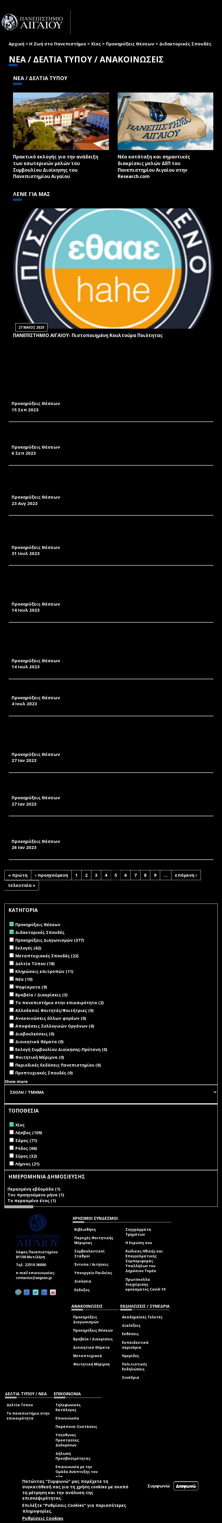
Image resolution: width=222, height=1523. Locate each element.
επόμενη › (186, 875)
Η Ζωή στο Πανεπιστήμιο (57, 44)
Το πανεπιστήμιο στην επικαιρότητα (28, 1416)
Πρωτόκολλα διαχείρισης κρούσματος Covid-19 (145, 1284)
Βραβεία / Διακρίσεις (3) (41, 995)
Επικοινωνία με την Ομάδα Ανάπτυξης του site (77, 1471)
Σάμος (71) (26, 1140)
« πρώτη (17, 875)
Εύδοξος (82, 1289)
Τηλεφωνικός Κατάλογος (68, 1407)
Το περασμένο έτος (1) (32, 1200)
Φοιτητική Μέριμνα (91, 1364)
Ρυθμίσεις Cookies (42, 1518)
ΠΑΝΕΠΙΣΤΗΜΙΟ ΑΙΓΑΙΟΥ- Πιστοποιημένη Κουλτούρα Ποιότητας (88, 335)
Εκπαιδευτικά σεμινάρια (135, 1345)
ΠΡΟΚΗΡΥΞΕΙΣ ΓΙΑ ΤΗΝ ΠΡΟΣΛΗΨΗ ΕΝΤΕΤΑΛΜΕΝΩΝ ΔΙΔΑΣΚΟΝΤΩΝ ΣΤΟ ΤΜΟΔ (103, 691)
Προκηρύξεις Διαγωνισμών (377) (49, 940)
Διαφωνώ (186, 1485)
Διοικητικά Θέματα (91, 1347)
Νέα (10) (24, 979)
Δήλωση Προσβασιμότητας (73, 1456)
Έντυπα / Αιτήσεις (91, 1264)
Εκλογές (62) (28, 948)
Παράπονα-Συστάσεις (76, 1426)
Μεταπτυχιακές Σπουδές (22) (47, 955)
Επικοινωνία (67, 1418)
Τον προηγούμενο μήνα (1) (36, 1195)
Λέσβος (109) (28, 1132)
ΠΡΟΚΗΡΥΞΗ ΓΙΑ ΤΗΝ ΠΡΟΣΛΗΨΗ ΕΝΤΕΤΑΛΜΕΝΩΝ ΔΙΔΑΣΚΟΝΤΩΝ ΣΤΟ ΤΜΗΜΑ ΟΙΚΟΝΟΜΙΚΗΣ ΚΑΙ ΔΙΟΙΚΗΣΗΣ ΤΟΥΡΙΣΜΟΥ (103, 788)
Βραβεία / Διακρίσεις (93, 1339)
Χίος (96, 44)
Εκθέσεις (130, 1333)
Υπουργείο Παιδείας (93, 1272)
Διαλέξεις (131, 1325)
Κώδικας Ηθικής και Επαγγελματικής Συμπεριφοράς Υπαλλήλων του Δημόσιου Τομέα (144, 1261)
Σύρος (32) (26, 1156)
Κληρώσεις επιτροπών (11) (44, 971)
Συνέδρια (130, 1377)
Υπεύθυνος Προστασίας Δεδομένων (67, 1440)
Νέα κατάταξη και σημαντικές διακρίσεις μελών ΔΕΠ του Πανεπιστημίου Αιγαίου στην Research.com (154, 166)
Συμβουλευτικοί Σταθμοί (89, 1254)
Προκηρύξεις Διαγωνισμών (86, 1319)
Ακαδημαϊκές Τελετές (142, 1317)
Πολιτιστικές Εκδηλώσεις (134, 1367)
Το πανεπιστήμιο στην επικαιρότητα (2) (59, 1002)
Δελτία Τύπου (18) (35, 963)
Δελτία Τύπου (20, 1404)
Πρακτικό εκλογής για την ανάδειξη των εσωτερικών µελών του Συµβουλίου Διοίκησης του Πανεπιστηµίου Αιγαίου (55, 166)
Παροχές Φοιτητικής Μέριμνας (93, 1240)
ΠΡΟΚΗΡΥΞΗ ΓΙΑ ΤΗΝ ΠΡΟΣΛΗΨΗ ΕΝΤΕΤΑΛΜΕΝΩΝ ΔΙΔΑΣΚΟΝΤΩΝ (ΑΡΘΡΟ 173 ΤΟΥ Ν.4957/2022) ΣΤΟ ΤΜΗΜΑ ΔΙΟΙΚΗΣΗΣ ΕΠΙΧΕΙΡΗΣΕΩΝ (108, 437)
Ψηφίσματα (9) (31, 987)
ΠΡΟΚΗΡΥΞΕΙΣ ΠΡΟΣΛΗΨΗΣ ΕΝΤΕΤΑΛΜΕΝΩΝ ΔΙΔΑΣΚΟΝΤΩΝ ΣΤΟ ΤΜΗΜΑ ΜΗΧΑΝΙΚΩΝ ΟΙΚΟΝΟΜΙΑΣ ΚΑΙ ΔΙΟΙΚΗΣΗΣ (97, 831)
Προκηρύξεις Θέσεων (130, 44)
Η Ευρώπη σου (138, 1242)
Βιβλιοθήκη (85, 1229)
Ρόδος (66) (26, 1148)
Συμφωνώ (158, 1486)
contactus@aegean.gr (36, 1278)
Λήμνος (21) (27, 1164)
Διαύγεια (82, 1281)
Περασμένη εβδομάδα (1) (34, 1189)
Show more (16, 1081)
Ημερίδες (130, 1355)
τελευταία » (21, 885)
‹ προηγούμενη (51, 875)
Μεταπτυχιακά (87, 1355)
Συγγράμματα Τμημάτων (138, 1232)
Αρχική (16, 44)
